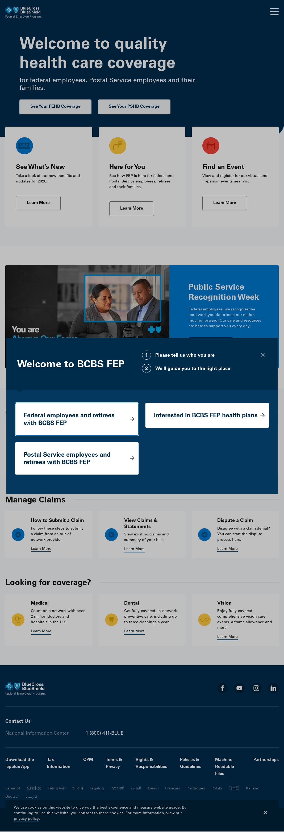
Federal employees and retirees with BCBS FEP (71, 419)
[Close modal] (262, 354)
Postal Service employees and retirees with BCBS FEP (69, 459)
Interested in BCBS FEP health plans (199, 419)
